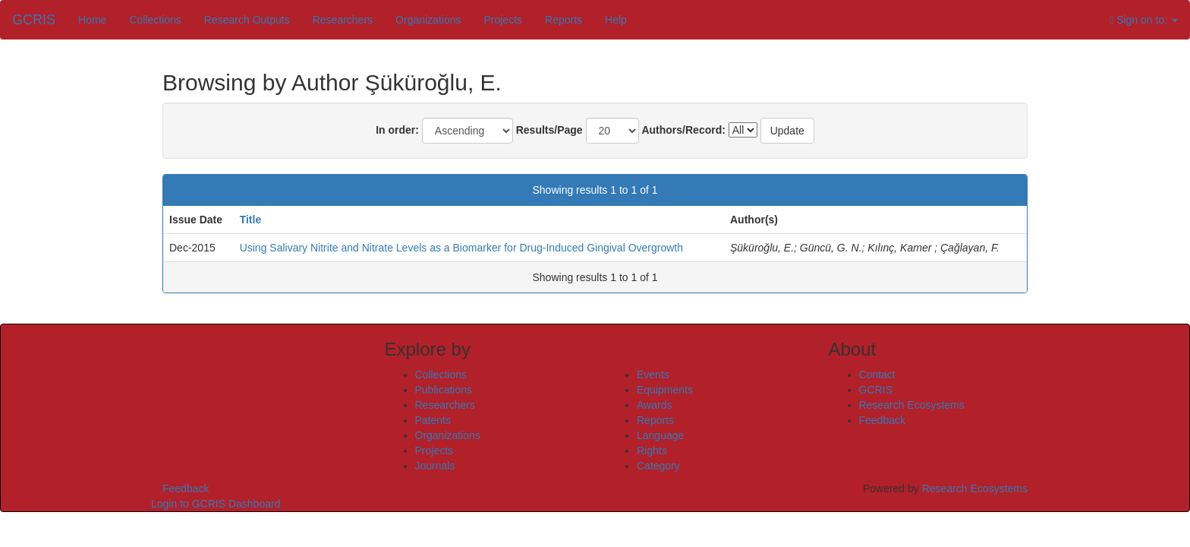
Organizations (428, 20)
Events (653, 374)
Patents (433, 420)
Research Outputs (247, 20)
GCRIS (875, 390)
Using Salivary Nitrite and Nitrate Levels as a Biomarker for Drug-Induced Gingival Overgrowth (461, 248)
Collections (155, 20)
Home (92, 20)
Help (616, 20)
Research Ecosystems (912, 405)
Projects (502, 20)
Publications (444, 390)
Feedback (882, 420)
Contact (877, 374)
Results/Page (549, 130)
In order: (397, 130)
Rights (652, 450)
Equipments (665, 390)
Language (660, 435)
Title (251, 219)
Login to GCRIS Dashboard (215, 504)
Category (658, 466)
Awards (654, 405)
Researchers (343, 20)
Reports (563, 20)
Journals (435, 466)
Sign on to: (1144, 20)
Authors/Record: (683, 130)
